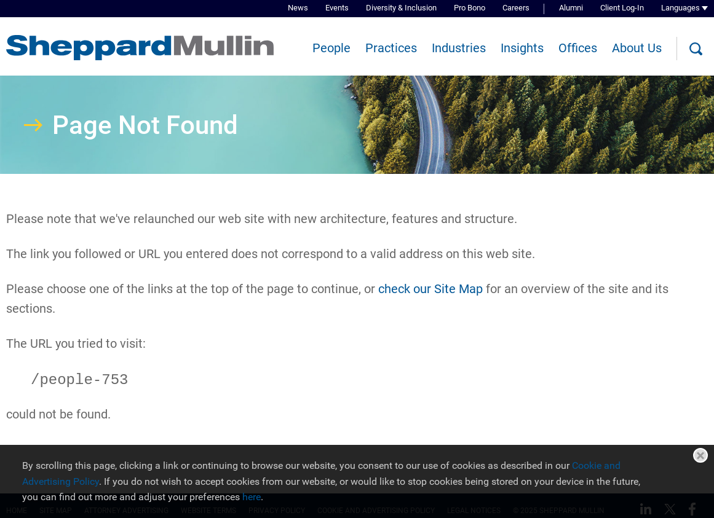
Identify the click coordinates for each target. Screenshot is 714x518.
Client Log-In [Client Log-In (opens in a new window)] (622, 7)
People (331, 48)
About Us (637, 48)
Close (700, 455)
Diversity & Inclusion (401, 7)
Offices (577, 48)
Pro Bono (469, 7)
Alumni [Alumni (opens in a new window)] (571, 7)
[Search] (695, 49)
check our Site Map (430, 288)
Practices (391, 48)
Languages (680, 7)
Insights (522, 48)
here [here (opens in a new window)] (251, 497)
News (298, 7)
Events (337, 7)
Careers (516, 7)
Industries (459, 48)
